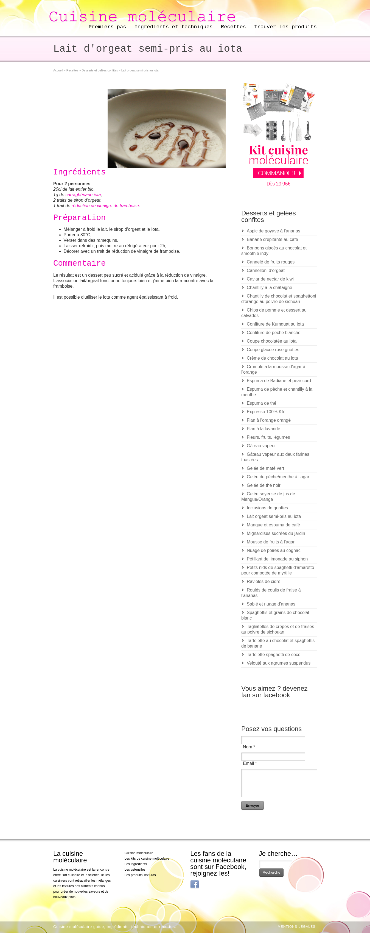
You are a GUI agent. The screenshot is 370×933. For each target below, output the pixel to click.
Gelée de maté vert (265, 468)
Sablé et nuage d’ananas (271, 604)
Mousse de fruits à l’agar (271, 542)
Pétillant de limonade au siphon (277, 559)
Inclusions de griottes (267, 508)
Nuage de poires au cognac (274, 550)
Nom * (249, 747)
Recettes (233, 27)
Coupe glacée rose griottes (273, 349)
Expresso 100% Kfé (266, 411)
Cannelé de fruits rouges (271, 262)
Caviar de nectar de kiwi (270, 279)
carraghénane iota (83, 194)
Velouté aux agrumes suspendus (278, 663)
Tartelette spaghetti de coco (274, 654)
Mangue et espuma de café (273, 525)
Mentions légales (296, 927)
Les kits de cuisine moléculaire (147, 858)
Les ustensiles (135, 869)
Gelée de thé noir (264, 485)
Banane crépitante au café (272, 239)
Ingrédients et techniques (173, 27)
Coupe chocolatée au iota (271, 341)
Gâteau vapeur (261, 445)
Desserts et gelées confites (100, 70)
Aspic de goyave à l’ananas (273, 231)
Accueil (58, 70)
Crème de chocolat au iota (272, 358)
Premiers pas (107, 27)
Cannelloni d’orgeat (266, 270)
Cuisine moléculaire (139, 853)
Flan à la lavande (263, 428)
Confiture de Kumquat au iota (275, 324)
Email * (250, 763)
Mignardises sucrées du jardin (276, 533)
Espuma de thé (261, 403)
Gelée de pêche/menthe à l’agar (278, 476)
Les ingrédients (136, 864)
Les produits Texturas (140, 875)
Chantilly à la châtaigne (269, 287)
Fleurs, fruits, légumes (268, 437)
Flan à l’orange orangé (269, 420)
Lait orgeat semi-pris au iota (274, 516)
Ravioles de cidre (264, 581)
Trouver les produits (285, 27)
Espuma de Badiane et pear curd (279, 380)
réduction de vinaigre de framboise (105, 205)
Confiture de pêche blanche (274, 332)
